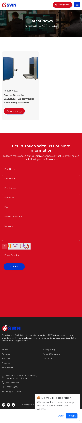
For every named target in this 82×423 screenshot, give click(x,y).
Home (5, 349)
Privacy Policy (49, 349)
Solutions (6, 358)
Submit (14, 266)
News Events (7, 367)
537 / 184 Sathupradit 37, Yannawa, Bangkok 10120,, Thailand (21, 377)
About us (6, 354)
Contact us (47, 358)
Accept (72, 415)
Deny (61, 415)
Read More (14, 111)
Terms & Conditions (51, 354)
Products (6, 363)
